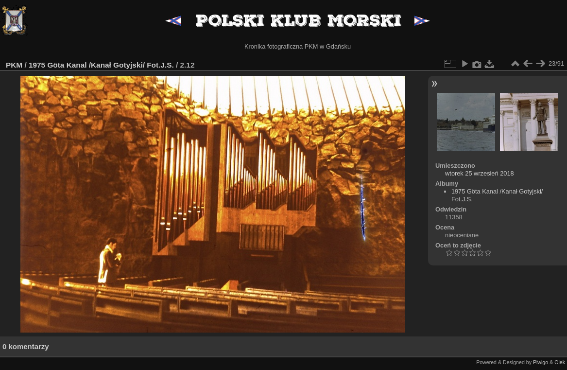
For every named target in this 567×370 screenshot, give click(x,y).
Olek (559, 362)
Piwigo (540, 362)
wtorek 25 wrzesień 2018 (479, 173)
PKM (14, 65)
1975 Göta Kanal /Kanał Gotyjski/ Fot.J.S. (101, 65)
